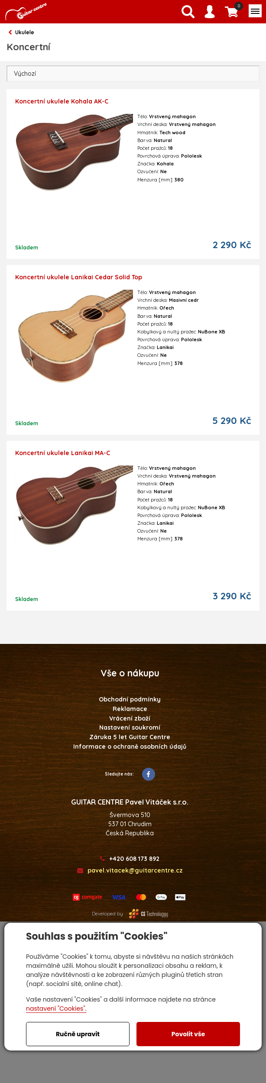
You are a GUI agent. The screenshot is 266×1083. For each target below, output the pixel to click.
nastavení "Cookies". (56, 1008)
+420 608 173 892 (129, 859)
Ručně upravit (78, 1034)
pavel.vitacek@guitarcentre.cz (130, 870)
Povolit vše (188, 1034)
